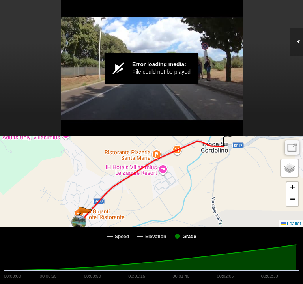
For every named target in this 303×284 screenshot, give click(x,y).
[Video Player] (151, 68)
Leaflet (291, 223)
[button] (85, 215)
